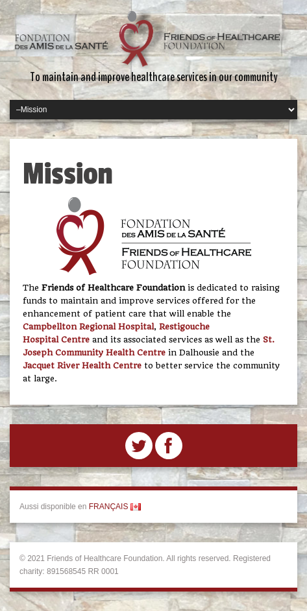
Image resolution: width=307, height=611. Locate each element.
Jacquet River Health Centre (82, 365)
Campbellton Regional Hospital (88, 326)
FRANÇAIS (115, 506)
